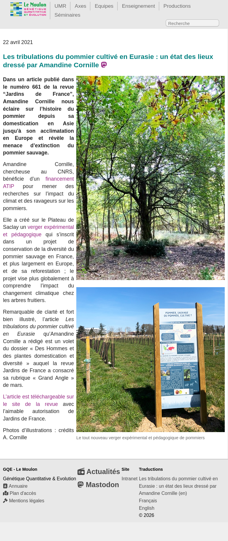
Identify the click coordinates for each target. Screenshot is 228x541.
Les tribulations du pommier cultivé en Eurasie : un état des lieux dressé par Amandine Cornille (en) (178, 486)
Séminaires (67, 15)
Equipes (104, 6)
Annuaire (15, 486)
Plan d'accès (19, 493)
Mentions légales (23, 500)
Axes (80, 6)
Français (148, 500)
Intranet (129, 478)
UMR (60, 6)
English (146, 508)
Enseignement (138, 6)
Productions (177, 6)
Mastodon (98, 485)
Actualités (98, 471)
